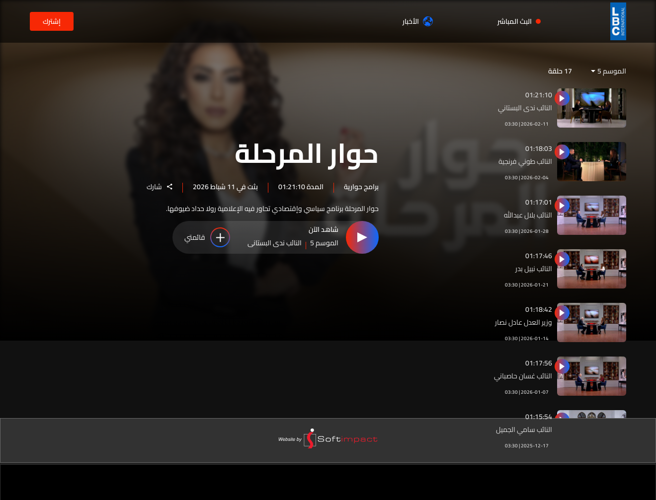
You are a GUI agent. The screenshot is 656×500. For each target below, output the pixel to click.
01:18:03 (538, 148)
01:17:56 (538, 363)
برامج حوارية (361, 187)
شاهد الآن (323, 231)
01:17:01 (538, 202)
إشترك (52, 21)
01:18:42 (538, 309)
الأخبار (418, 21)
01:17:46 (538, 255)
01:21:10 (538, 94)
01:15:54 (538, 416)
